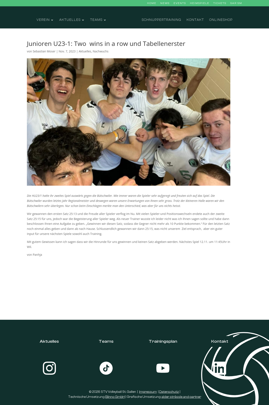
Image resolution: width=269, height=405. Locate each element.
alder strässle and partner (181, 397)
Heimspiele (199, 3)
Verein (43, 20)
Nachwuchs (100, 51)
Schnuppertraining (161, 20)
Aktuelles (70, 20)
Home (151, 3)
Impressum (148, 392)
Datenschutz (169, 392)
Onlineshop (221, 20)
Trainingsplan (163, 341)
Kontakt (195, 20)
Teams (96, 20)
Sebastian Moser (44, 51)
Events (180, 3)
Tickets (219, 3)
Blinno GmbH (115, 397)
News (165, 3)
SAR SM (236, 3)
